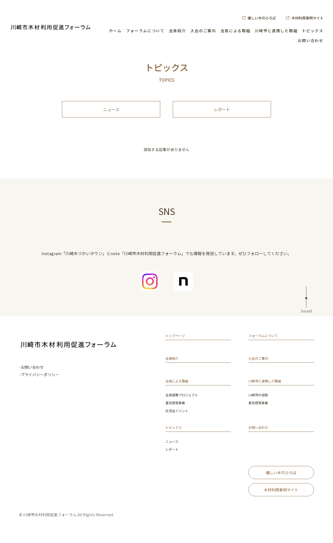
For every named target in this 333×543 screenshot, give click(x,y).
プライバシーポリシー (40, 380)
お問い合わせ (310, 40)
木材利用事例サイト (307, 17)
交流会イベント (178, 416)
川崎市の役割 (259, 401)
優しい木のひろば (262, 17)
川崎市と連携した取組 (276, 30)
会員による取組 (236, 30)
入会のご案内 (203, 30)
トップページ (177, 342)
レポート (222, 112)
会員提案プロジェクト (184, 401)
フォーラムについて (145, 30)
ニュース (111, 112)
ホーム (115, 30)
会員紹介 (177, 30)
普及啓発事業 (176, 408)
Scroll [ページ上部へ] (306, 316)
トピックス (312, 30)
